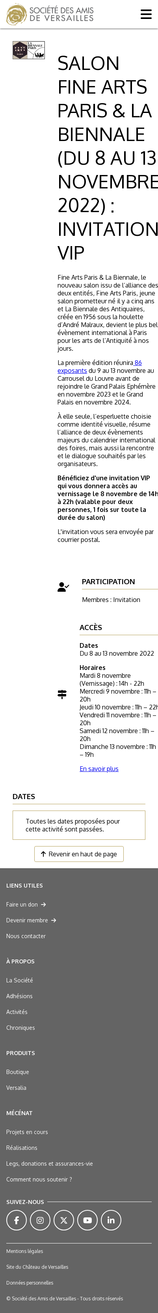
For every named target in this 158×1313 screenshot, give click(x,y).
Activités (17, 1011)
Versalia (16, 1087)
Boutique (17, 1071)
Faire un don (26, 904)
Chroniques (20, 1027)
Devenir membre (31, 920)
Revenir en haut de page (79, 854)
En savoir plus (99, 769)
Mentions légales (24, 1251)
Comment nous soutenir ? (39, 1179)
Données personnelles (29, 1283)
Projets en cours (27, 1132)
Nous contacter (26, 936)
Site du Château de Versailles (37, 1267)
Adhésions (19, 996)
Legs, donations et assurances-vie (49, 1163)
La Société (19, 980)
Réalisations (21, 1147)
